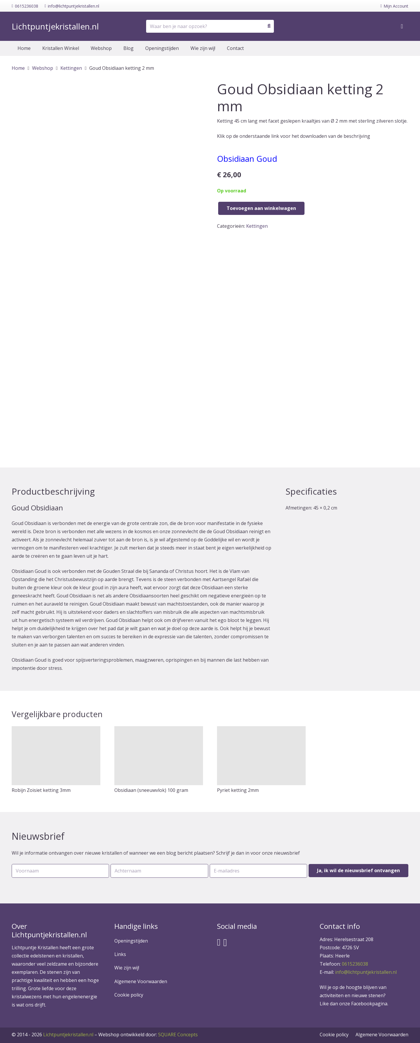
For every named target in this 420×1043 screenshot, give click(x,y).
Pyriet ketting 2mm (238, 790)
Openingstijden (131, 941)
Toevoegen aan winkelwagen (261, 208)
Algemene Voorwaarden (140, 981)
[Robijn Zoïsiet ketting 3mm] (56, 755)
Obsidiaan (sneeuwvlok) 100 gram (151, 790)
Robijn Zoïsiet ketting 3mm (41, 790)
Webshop (42, 68)
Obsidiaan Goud (247, 158)
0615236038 (355, 964)
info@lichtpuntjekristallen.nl (366, 972)
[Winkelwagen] (402, 26)
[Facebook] (218, 942)
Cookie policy (128, 995)
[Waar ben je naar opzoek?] (210, 26)
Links (120, 954)
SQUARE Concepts (148, 1034)
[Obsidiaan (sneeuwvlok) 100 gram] (158, 755)
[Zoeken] (268, 26)
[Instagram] (225, 943)
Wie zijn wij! (126, 967)
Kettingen (71, 68)
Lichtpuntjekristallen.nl (68, 1034)
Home (18, 68)
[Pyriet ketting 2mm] (261, 755)
